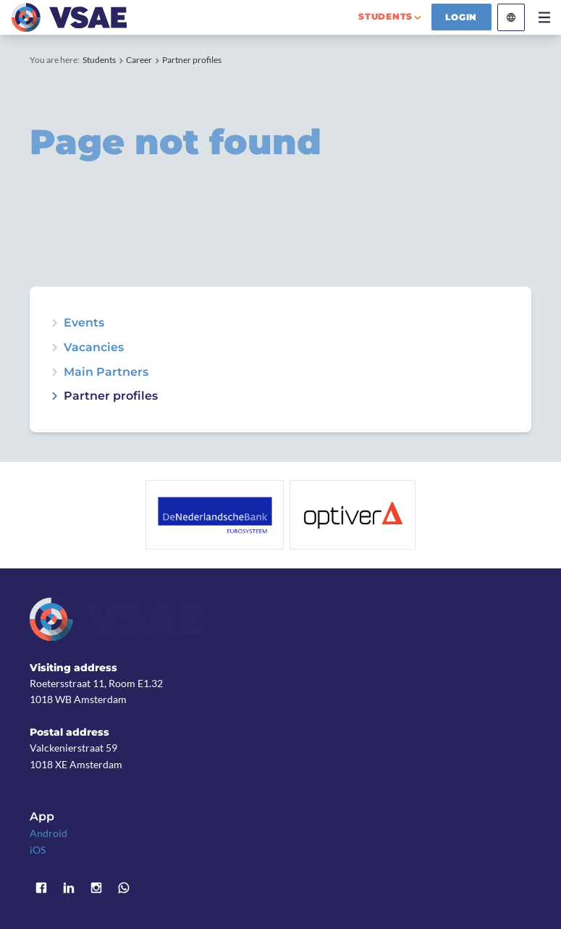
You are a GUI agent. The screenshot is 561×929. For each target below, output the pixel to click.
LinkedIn (68, 887)
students (385, 16)
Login (461, 17)
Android (48, 833)
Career (139, 59)
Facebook (41, 887)
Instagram (96, 887)
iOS (38, 850)
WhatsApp (123, 887)
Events (84, 322)
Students (99, 59)
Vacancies (94, 347)
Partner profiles (192, 59)
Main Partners (106, 372)
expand (54, 322)
